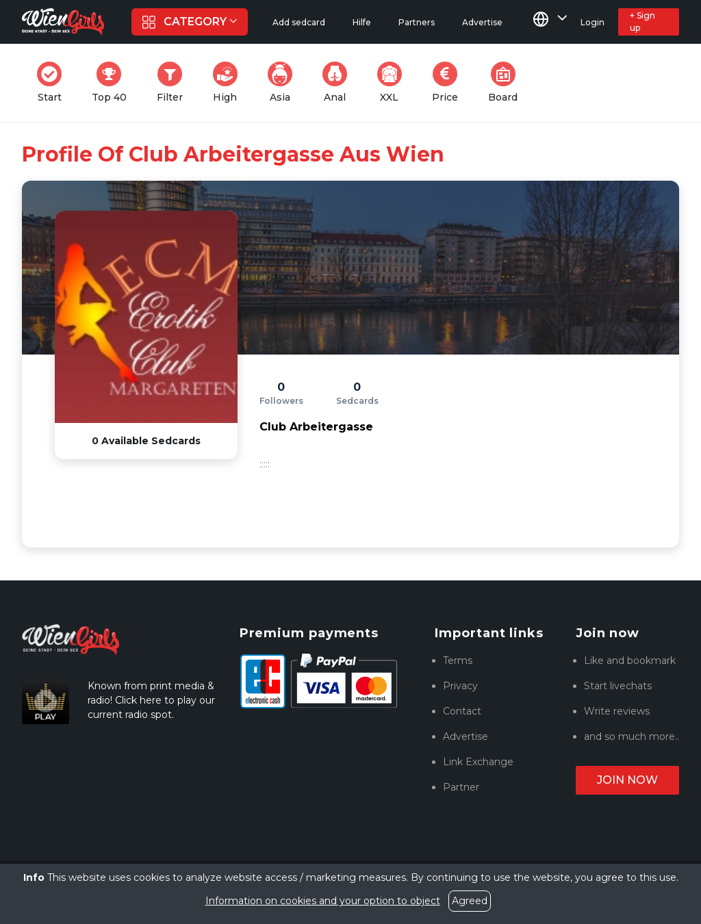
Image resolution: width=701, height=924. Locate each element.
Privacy (460, 686)
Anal (338, 82)
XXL (392, 82)
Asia (284, 82)
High (229, 82)
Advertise (465, 736)
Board (507, 82)
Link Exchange (478, 762)
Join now (627, 779)
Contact (462, 711)
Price (449, 82)
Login (592, 22)
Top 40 (113, 82)
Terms (457, 660)
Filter (174, 82)
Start (53, 82)
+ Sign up (642, 21)
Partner (461, 787)
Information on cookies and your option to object (322, 901)
